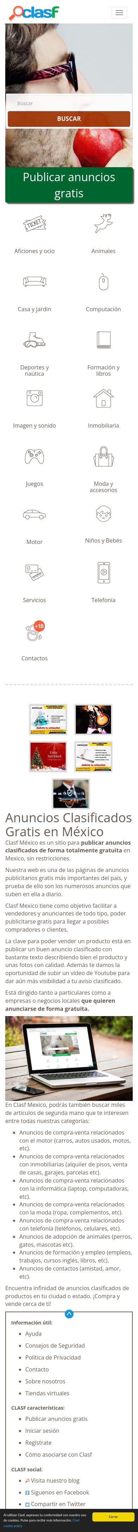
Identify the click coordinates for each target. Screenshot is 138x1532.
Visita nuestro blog (52, 1480)
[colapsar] (119, 13)
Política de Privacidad (53, 1357)
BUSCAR (69, 119)
